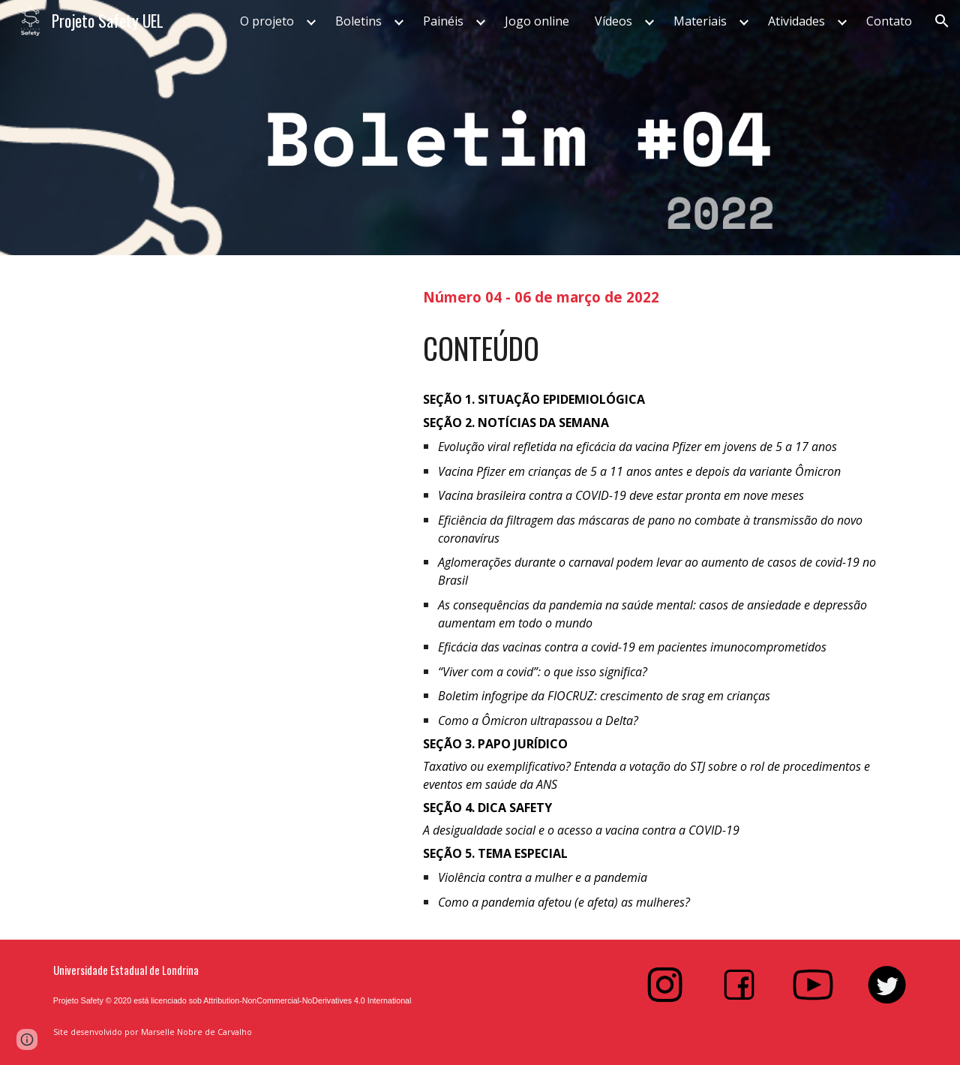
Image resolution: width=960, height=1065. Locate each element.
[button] (942, 21)
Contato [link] (889, 21)
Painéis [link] (443, 21)
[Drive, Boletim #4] (221, 515)
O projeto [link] (267, 21)
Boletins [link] (358, 21)
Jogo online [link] (537, 21)
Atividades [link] (796, 21)
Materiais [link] (700, 21)
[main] (665, 295)
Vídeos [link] (613, 21)
